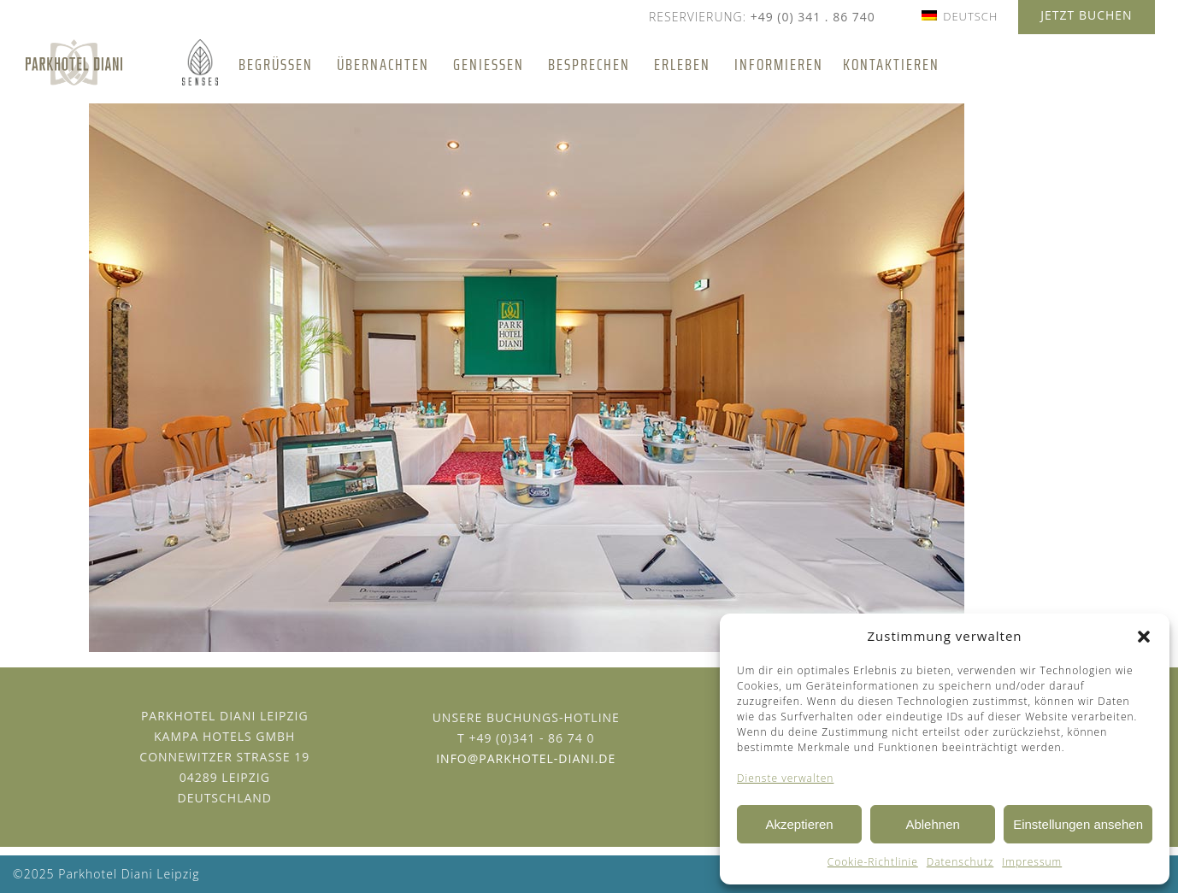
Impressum (1032, 862)
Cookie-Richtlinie (873, 862)
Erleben (682, 64)
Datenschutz (960, 862)
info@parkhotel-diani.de (526, 758)
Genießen (488, 64)
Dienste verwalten (785, 778)
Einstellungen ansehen (1078, 824)
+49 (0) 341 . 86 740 (813, 17)
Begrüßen (276, 64)
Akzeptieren (799, 824)
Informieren (778, 64)
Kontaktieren (891, 64)
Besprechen (589, 64)
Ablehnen (932, 824)
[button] (1143, 636)
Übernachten (383, 64)
